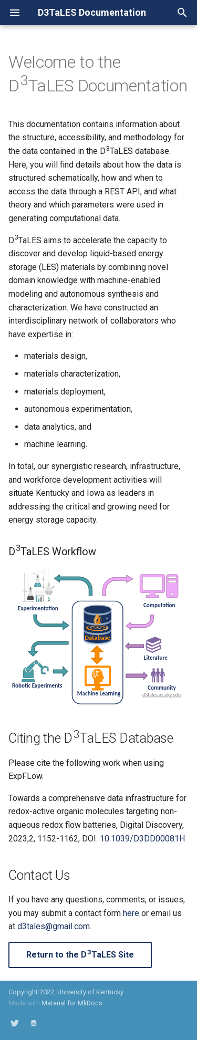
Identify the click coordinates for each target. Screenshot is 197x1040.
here (131, 913)
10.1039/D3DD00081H (142, 839)
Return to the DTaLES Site (80, 954)
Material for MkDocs (72, 1003)
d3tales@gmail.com (53, 926)
